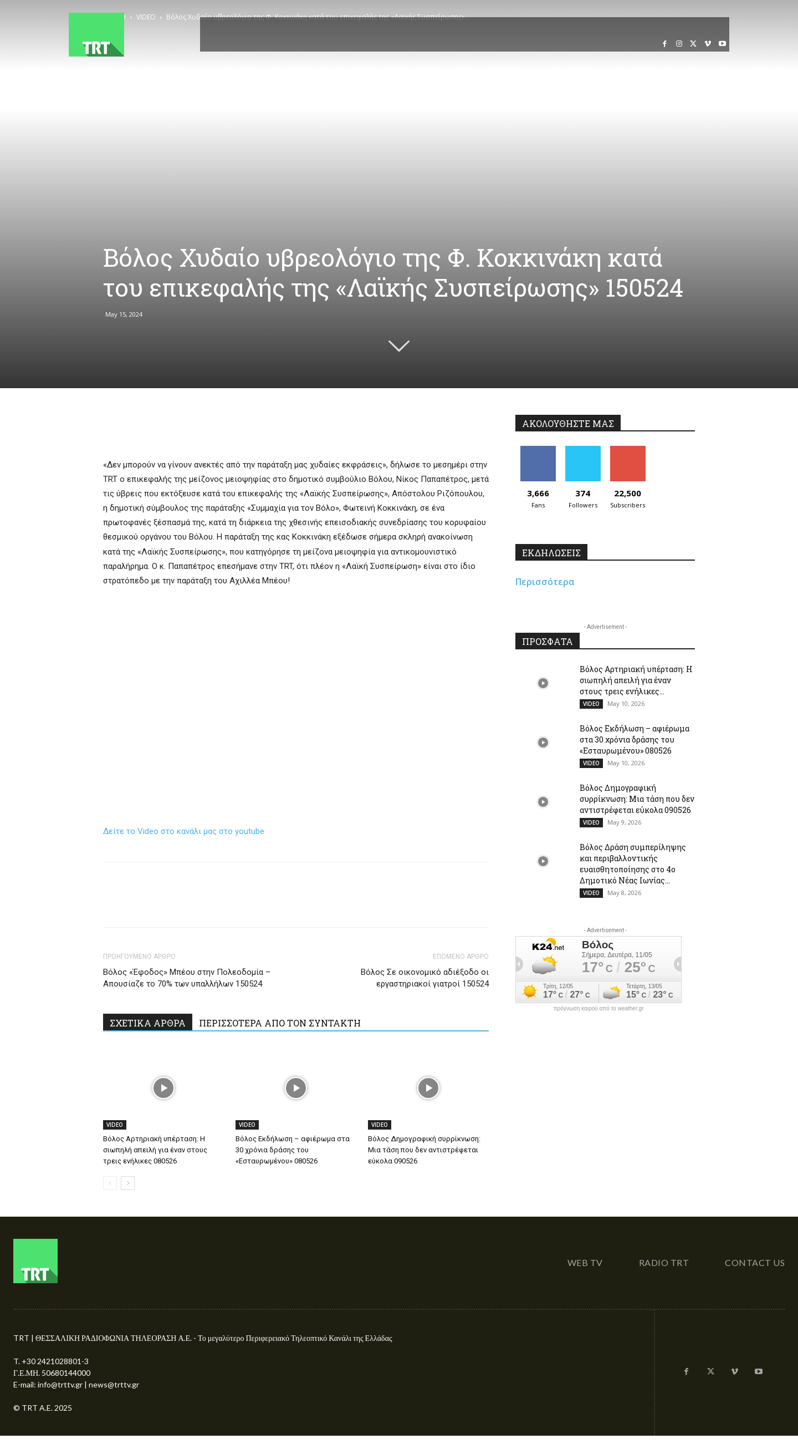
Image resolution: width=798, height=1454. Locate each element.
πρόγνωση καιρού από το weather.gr (599, 1008)
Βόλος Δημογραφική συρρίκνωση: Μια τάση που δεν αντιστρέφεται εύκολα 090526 (424, 1150)
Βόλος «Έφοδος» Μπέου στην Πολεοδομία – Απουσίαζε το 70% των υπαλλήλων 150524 (186, 978)
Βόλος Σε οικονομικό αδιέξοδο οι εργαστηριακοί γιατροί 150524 (425, 978)
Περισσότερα (545, 582)
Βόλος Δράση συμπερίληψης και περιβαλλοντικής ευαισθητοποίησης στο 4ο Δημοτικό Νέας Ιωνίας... (633, 864)
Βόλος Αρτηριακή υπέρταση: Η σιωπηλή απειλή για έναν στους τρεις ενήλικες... (636, 680)
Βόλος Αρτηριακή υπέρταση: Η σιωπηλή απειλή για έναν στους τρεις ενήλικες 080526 (155, 1150)
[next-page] (128, 1183)
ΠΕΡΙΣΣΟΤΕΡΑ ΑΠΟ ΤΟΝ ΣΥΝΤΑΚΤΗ (280, 1023)
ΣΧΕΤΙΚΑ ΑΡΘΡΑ (148, 1023)
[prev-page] (110, 1183)
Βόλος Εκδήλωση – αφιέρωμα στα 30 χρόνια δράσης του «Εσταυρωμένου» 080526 (293, 1150)
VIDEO (114, 1124)
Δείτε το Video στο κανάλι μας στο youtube (183, 831)
